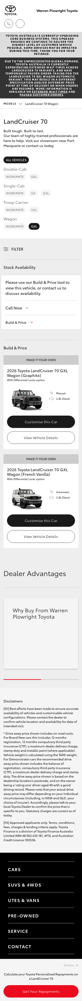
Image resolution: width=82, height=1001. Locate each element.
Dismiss (69, 965)
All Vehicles (16, 160)
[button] (19, 322)
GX (33, 193)
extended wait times (50, 91)
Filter (17, 249)
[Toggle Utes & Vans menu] (66, 900)
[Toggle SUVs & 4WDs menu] (66, 884)
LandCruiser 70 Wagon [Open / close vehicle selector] (30, 103)
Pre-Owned (23, 915)
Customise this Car (41, 421)
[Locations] (20, 23)
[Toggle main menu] (73, 23)
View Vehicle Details (41, 437)
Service (18, 931)
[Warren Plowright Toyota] (10, 10)
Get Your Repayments (41, 991)
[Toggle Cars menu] (66, 869)
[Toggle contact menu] (66, 915)
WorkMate (15, 176)
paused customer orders (41, 94)
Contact (19, 946)
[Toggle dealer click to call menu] (8, 23)
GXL (34, 176)
